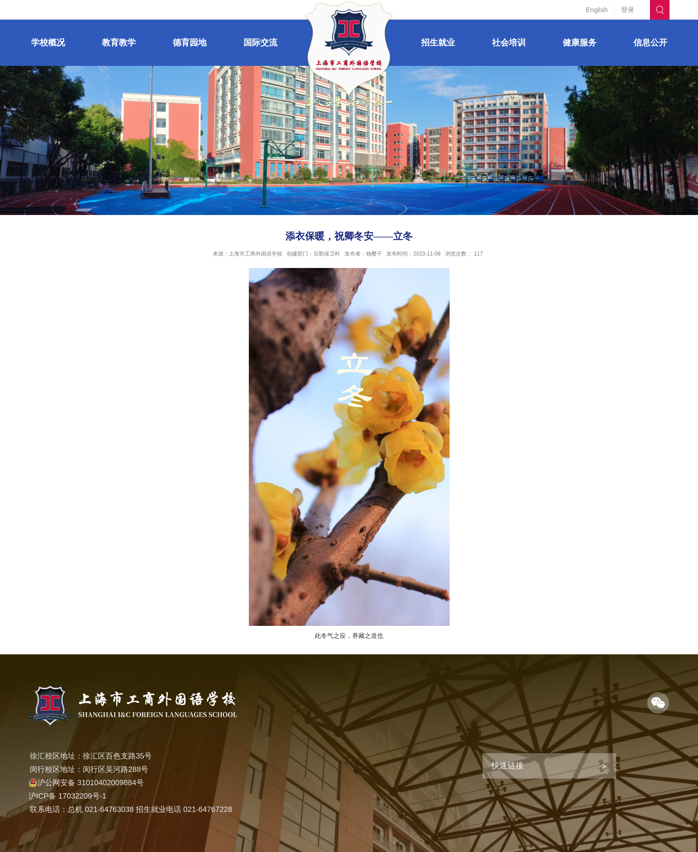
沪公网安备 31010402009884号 (86, 783)
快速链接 (507, 765)
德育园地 (190, 42)
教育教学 (119, 42)
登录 (627, 9)
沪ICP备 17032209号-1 (67, 796)
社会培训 (509, 42)
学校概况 (48, 42)
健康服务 (580, 42)
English (597, 9)
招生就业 (438, 42)
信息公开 (650, 42)
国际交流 (260, 42)
